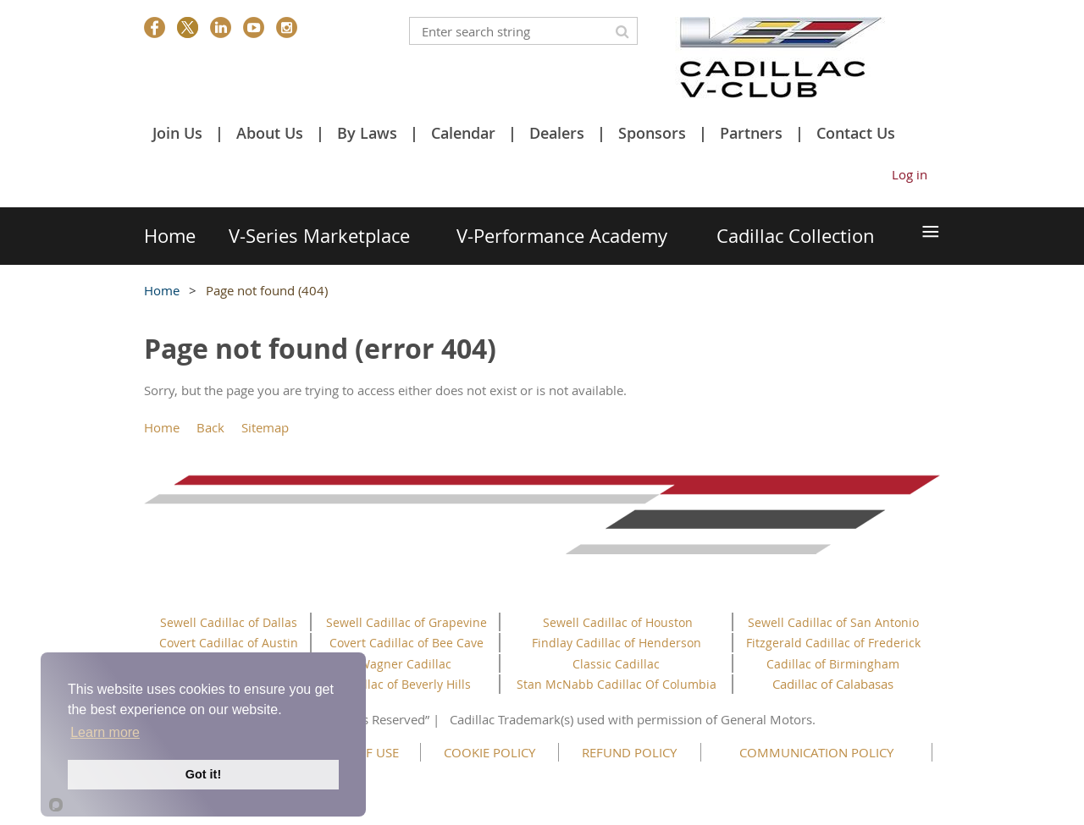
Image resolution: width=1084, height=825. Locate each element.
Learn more (105, 732)
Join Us (177, 133)
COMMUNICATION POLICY (816, 752)
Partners (751, 133)
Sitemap (265, 427)
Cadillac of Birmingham (832, 664)
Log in (909, 174)
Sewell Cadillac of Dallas (228, 622)
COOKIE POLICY (489, 752)
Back (210, 427)
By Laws (367, 133)
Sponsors (652, 133)
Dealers (556, 133)
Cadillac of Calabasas (832, 683)
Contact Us (855, 133)
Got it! (203, 774)
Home (162, 290)
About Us (269, 133)
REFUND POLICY (629, 752)
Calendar (463, 133)
